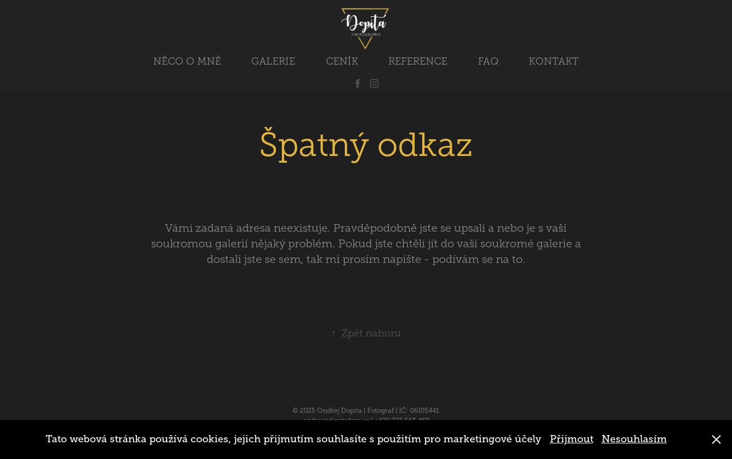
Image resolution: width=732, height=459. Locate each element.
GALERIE (273, 61)
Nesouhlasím (634, 439)
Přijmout (571, 439)
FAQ (488, 61)
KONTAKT (554, 61)
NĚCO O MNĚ (187, 61)
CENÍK (342, 61)
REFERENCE (417, 61)
